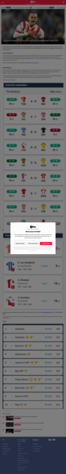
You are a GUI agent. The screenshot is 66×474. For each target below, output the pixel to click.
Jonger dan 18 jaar (20, 243)
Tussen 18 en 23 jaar (33, 243)
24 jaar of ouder (46, 243)
